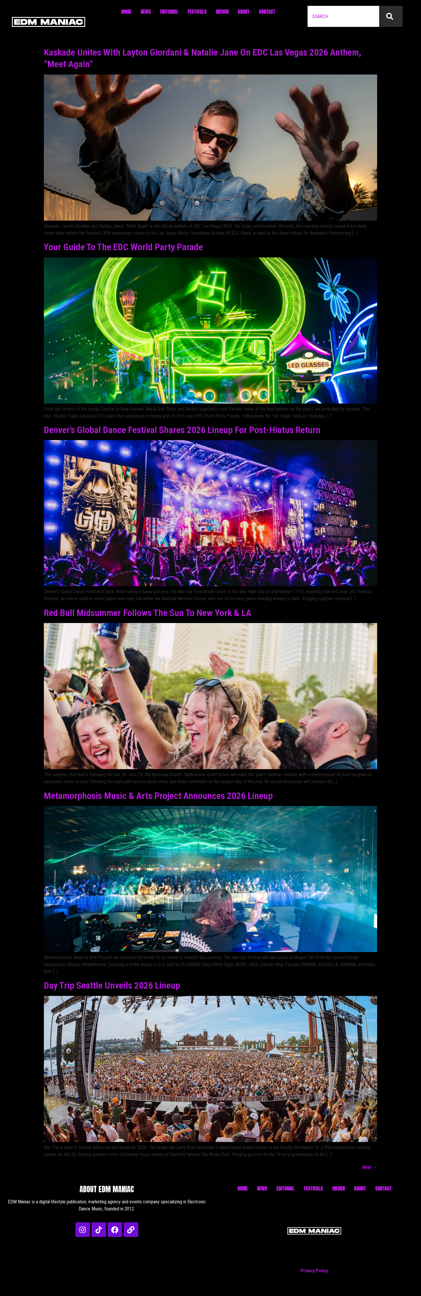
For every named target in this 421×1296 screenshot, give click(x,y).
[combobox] (343, 16)
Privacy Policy (314, 1270)
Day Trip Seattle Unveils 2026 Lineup (112, 985)
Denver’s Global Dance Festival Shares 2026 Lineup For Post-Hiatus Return (182, 429)
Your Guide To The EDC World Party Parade (123, 246)
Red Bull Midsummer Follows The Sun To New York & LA (147, 612)
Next (369, 1167)
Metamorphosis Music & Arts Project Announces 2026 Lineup (158, 795)
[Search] (391, 16)
